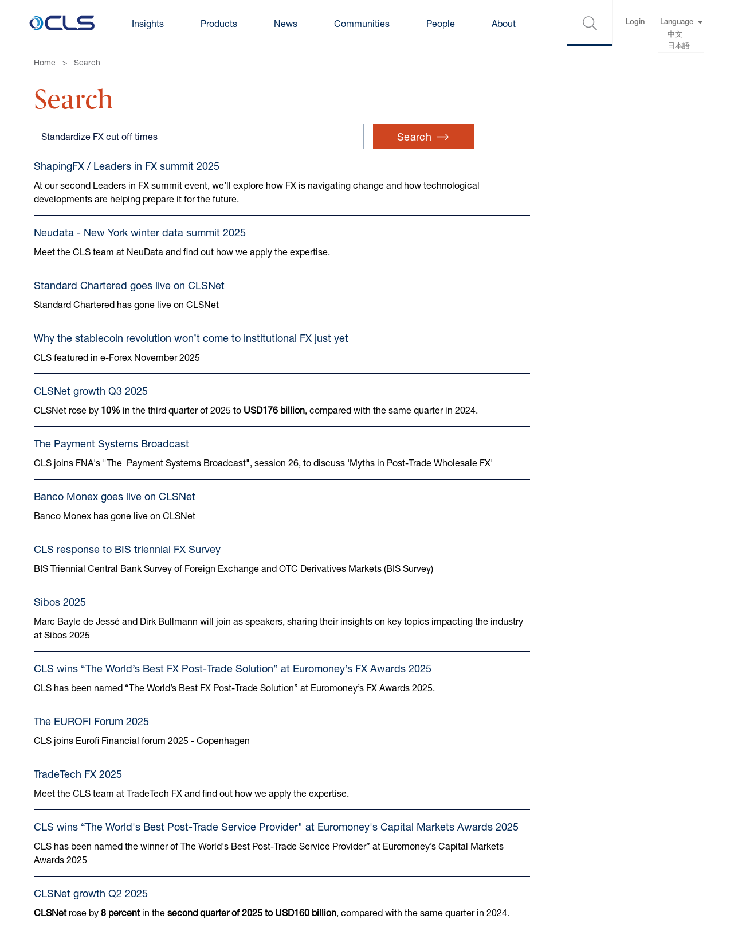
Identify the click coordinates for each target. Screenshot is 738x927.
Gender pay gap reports (357, 821)
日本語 (679, 46)
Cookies (178, 798)
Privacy (49, 844)
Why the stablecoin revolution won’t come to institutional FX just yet (191, 338)
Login (635, 22)
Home (45, 62)
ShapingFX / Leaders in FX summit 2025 (126, 165)
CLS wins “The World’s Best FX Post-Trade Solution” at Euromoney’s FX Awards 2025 (232, 668)
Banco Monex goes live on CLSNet (114, 496)
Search (87, 62)
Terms (46, 821)
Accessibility (188, 844)
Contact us (56, 798)
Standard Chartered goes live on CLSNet (129, 285)
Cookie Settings (194, 821)
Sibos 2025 (60, 601)
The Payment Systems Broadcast (111, 443)
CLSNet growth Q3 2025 (91, 390)
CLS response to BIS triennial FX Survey (127, 549)
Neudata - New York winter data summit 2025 (140, 232)
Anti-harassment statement (365, 844)
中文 (675, 35)
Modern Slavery (341, 798)
